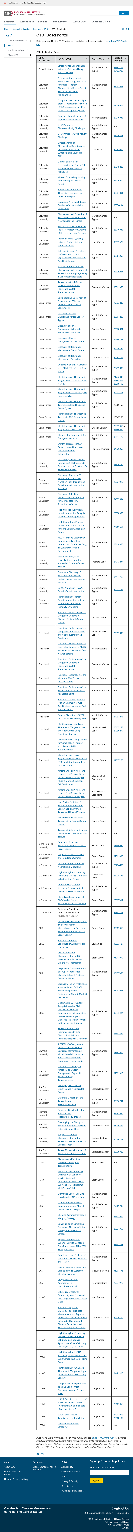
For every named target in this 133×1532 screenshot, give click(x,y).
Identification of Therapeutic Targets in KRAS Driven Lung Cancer (72, 417)
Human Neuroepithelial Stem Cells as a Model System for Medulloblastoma (72, 1271)
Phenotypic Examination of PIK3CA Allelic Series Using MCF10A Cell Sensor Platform (72, 900)
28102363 (118, 1404)
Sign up (96, 1480)
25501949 (118, 1216)
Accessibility (67, 1466)
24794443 (118, 716)
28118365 (118, 544)
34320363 (118, 449)
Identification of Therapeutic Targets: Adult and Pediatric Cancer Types (72, 405)
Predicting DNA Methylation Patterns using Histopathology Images (71, 1113)
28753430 (118, 368)
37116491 (118, 271)
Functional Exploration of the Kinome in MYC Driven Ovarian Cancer (72, 678)
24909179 (118, 348)
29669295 (118, 1206)
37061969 (118, 86)
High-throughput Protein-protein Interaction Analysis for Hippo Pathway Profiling (71, 513)
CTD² (9, 35)
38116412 (118, 180)
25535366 (118, 426)
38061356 (118, 256)
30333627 (118, 943)
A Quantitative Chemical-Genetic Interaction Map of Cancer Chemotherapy (71, 1206)
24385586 (118, 339)
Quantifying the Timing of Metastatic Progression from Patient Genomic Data (72, 1125)
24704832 (118, 589)
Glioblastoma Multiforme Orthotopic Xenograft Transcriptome (70, 1162)
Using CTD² (13, 55)
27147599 (118, 436)
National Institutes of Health (117, 1522)
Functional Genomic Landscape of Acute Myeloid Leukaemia (71, 944)
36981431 (118, 193)
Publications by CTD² (18, 50)
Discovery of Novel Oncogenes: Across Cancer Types (71, 317)
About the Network (17, 40)
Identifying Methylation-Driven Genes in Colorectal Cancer (71, 1089)
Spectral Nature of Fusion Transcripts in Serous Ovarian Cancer (72, 821)
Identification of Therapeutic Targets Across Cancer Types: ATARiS (72, 380)
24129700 (118, 1317)
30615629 (118, 242)
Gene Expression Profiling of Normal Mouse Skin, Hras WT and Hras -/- (72, 1258)
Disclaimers (67, 1486)
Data (10, 45)
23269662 (118, 383)
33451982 (118, 1052)
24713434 (118, 561)
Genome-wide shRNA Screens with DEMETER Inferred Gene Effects (72, 368)
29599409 (118, 633)
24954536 (118, 357)
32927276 (118, 760)
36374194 (118, 205)
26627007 (118, 900)
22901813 (118, 392)
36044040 (118, 957)
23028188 (118, 875)
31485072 (118, 845)
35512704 (118, 577)
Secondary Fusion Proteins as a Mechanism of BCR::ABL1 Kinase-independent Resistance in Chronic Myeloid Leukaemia (72, 990)
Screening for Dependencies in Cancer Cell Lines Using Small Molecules (71, 69)
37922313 (118, 1073)
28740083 (118, 229)
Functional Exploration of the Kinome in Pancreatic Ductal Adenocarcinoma (72, 690)
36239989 (118, 1151)
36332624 (118, 1033)
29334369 (118, 1228)
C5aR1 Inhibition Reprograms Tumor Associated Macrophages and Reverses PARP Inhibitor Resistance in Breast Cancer (72, 928)
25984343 (118, 380)
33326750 (118, 464)
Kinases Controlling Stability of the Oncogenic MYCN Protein (71, 180)
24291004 (118, 149)
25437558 (118, 1244)
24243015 (118, 1414)
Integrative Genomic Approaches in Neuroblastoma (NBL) (68, 1283)
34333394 (118, 499)
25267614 (118, 1372)
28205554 (118, 527)
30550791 (118, 1101)
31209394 (118, 1125)
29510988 (118, 117)
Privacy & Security (70, 1481)
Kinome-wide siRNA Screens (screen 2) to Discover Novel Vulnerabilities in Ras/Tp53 (71, 793)
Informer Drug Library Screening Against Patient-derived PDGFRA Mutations (71, 888)
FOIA (63, 1476)
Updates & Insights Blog (16, 1479)
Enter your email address (102, 1467)
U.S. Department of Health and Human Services (108, 1519)
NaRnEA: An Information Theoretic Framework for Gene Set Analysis (70, 193)
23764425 (118, 316)
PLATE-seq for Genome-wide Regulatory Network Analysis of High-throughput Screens (72, 230)
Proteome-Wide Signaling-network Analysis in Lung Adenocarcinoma (71, 242)
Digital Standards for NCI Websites (45, 1468)
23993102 (118, 67)
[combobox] (104, 13)
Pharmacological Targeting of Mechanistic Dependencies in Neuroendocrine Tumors (72, 217)
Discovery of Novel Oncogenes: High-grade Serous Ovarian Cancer (69, 329)
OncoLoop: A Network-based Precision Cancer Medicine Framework (72, 205)
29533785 (118, 912)
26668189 (118, 1418)
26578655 (118, 513)
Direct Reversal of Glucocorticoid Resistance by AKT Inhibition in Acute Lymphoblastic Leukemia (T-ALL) (71, 149)
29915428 (118, 166)
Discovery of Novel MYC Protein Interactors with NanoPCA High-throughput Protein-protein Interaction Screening (71, 482)
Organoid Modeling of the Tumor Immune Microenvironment (70, 1101)
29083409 (118, 302)
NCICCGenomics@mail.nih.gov (98, 1512)
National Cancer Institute (118, 1525)
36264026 (118, 990)
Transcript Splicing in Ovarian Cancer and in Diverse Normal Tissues (72, 833)
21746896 (118, 377)
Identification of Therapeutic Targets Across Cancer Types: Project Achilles (72, 392)
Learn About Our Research (12, 1473)
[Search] (124, 13)
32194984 (118, 1113)
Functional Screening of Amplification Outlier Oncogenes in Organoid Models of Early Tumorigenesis (69, 1073)
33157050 (118, 973)
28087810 (118, 481)
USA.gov (125, 1528)
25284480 (118, 865)
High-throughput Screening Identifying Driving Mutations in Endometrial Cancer (72, 875)
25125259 (118, 727)
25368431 (118, 329)
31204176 (118, 1270)
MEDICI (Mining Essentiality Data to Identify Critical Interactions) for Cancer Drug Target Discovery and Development (72, 544)
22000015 (118, 105)
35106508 (118, 135)
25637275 (118, 1283)
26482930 (118, 70)
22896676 (118, 429)
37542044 (118, 1013)
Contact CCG (123, 1512)
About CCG (9, 1466)
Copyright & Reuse (70, 1471)
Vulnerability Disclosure (73, 1490)
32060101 (118, 1139)
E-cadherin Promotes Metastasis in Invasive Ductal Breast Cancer (72, 845)
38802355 (118, 928)
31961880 (118, 856)
